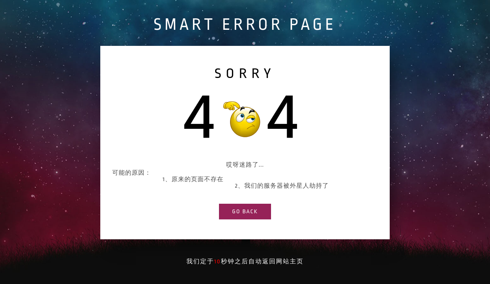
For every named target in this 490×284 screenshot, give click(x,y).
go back (245, 211)
